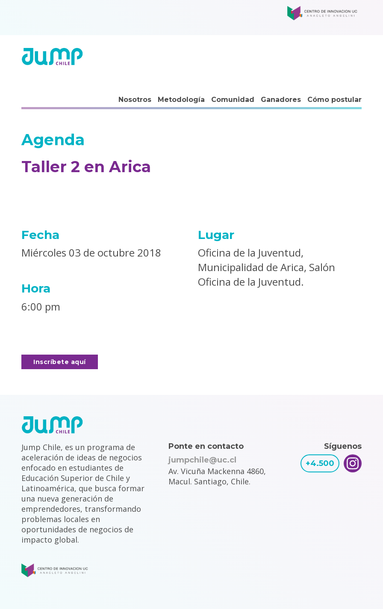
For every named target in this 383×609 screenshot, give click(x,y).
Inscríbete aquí (59, 362)
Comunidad (232, 100)
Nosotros (134, 100)
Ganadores (281, 100)
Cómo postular (334, 100)
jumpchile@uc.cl (202, 460)
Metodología (181, 100)
